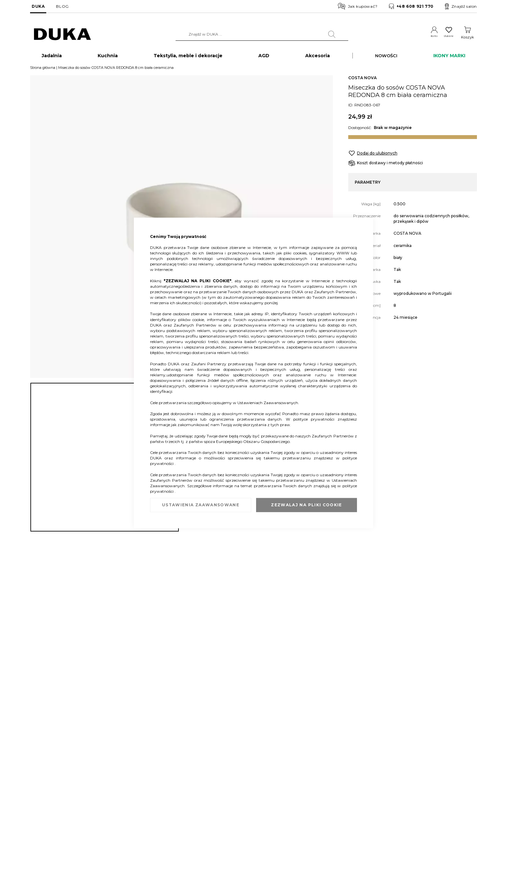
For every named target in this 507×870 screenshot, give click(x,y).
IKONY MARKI (449, 57)
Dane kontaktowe (46, 792)
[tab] (253, 667)
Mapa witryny (43, 827)
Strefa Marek (232, 802)
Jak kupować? (358, 6)
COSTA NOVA (362, 79)
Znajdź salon (461, 6)
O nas (35, 782)
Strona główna (42, 69)
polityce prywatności (315, 419)
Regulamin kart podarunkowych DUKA (335, 812)
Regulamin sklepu (315, 782)
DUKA (38, 6)
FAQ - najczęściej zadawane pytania (141, 812)
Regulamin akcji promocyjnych (327, 802)
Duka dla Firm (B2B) (239, 782)
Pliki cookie (40, 836)
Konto (421, 37)
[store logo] (62, 34)
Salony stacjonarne (47, 802)
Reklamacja (119, 782)
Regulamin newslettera (320, 792)
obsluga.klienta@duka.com (435, 836)
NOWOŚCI (386, 56)
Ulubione (443, 37)
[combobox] (253, 34)
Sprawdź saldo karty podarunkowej (141, 802)
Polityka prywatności (318, 821)
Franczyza (230, 792)
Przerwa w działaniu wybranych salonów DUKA (152, 821)
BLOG (62, 6)
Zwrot (114, 792)
